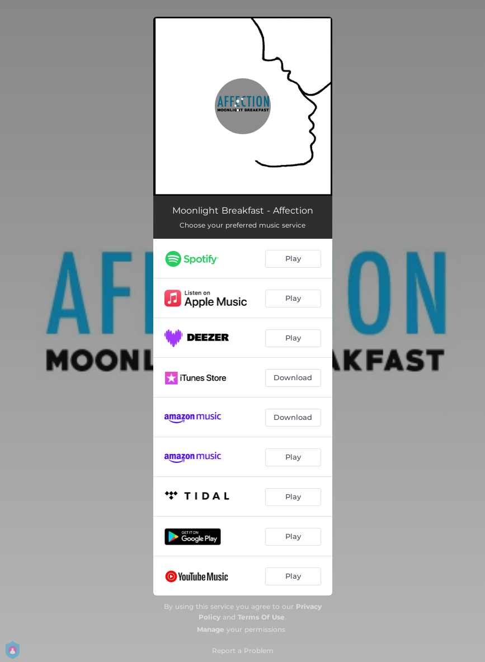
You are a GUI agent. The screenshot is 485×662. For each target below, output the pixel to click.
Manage (210, 629)
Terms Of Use (261, 617)
